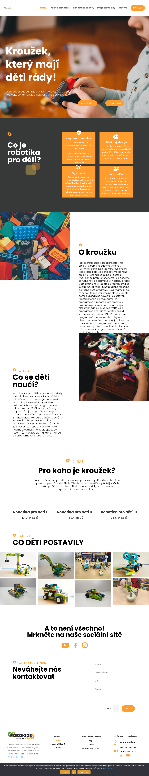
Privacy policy (108, 768)
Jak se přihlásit (59, 7)
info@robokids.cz (15, 757)
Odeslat (128, 708)
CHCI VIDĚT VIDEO (115, 103)
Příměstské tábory (83, 7)
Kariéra (122, 7)
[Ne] (146, 769)
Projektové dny (106, 7)
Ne (74, 772)
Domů (43, 7)
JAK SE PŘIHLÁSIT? (87, 103)
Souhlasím (65, 772)
